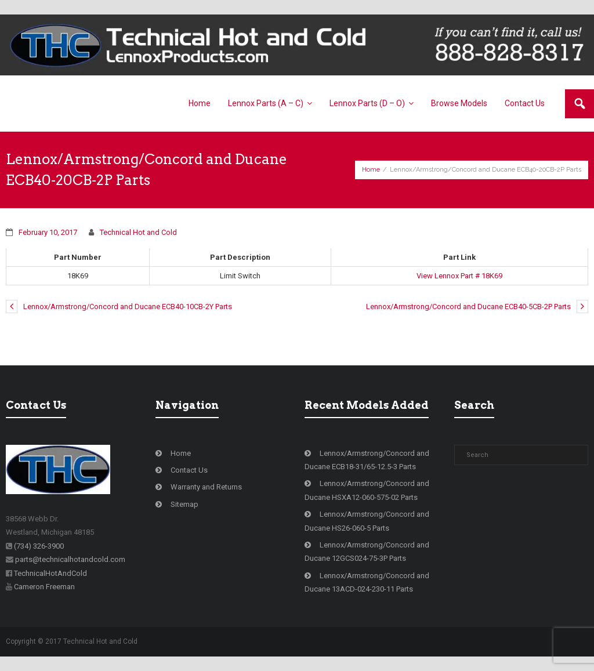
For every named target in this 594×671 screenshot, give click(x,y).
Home (371, 169)
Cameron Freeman (44, 586)
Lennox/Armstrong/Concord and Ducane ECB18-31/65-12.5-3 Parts (367, 460)
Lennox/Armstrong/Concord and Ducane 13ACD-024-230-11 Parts (367, 582)
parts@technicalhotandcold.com (70, 559)
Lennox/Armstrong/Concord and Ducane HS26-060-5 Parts (367, 521)
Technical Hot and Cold (138, 232)
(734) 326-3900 (39, 546)
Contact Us (189, 470)
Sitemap (184, 504)
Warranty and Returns (206, 487)
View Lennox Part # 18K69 (459, 275)
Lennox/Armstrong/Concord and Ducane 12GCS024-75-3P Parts (367, 552)
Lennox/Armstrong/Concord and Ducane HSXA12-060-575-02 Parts (367, 490)
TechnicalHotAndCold (50, 573)
